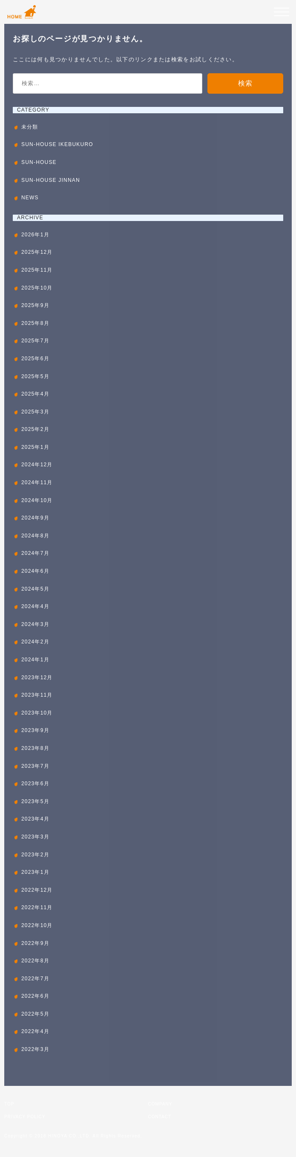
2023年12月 (37, 677)
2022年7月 (35, 979)
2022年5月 (35, 1014)
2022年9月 (35, 943)
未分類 (29, 127)
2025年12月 (37, 252)
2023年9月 (35, 730)
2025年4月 (35, 394)
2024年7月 (35, 553)
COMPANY (160, 1104)
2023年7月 (35, 766)
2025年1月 (35, 447)
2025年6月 (35, 359)
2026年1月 (35, 235)
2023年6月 (35, 784)
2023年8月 (35, 748)
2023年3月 (35, 837)
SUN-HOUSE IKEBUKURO (57, 144)
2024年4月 (35, 606)
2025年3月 (35, 412)
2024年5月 (35, 589)
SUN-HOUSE (39, 162)
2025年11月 (37, 270)
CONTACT (160, 1116)
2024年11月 (37, 482)
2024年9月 (35, 518)
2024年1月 (35, 660)
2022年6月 (35, 996)
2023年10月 (37, 713)
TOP (9, 1104)
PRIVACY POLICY (24, 1116)
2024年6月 (35, 571)
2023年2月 (35, 855)
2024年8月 (35, 536)
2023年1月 (35, 872)
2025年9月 (35, 305)
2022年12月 (37, 890)
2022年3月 (35, 1049)
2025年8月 (35, 323)
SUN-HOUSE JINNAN (50, 180)
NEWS (30, 198)
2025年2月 (35, 429)
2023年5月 (35, 801)
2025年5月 (35, 376)
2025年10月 (37, 288)
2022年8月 (35, 961)
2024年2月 (35, 642)
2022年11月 (37, 907)
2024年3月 (35, 624)
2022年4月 (35, 1031)
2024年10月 (37, 500)
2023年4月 (35, 819)
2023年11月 (37, 695)
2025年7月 (35, 341)
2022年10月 (37, 925)
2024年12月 (37, 465)
